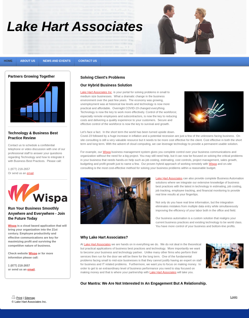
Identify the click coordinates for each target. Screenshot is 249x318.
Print (17, 297)
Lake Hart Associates (169, 178)
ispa (34, 253)
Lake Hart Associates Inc (96, 92)
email (30, 173)
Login (233, 297)
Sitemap (30, 297)
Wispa (12, 225)
